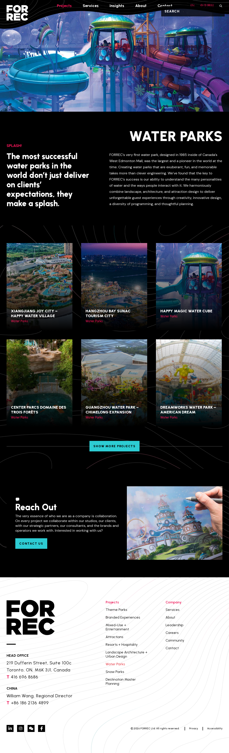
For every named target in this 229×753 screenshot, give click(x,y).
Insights (117, 5)
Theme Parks (116, 610)
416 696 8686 (24, 677)
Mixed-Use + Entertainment (117, 627)
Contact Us (31, 544)
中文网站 (207, 6)
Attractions (114, 637)
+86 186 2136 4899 (30, 702)
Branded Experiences (123, 617)
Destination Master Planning (121, 681)
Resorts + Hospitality (122, 644)
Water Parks (115, 664)
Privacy (193, 728)
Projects (64, 5)
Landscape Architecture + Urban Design (126, 654)
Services (91, 5)
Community (175, 640)
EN (192, 6)
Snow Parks (115, 672)
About (141, 5)
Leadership (174, 625)
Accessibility (214, 728)
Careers (172, 633)
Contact (164, 5)
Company (174, 602)
